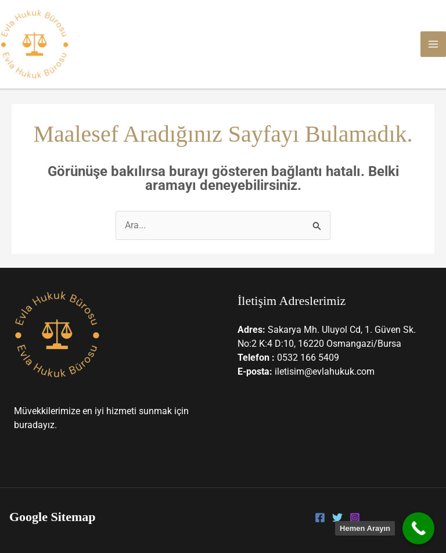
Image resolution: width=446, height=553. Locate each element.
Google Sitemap (52, 516)
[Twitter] (337, 517)
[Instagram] (355, 517)
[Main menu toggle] (433, 44)
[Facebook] (320, 517)
